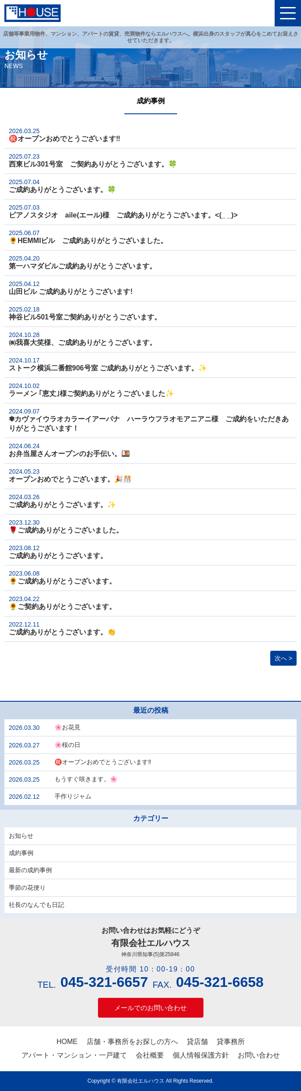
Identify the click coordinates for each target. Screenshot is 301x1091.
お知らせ (21, 835)
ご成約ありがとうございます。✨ (62, 500)
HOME (67, 1041)
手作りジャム (72, 796)
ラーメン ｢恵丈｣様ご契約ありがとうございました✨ (91, 389)
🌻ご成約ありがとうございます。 (62, 577)
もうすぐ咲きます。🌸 (85, 779)
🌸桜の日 (67, 744)
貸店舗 (197, 1041)
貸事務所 (231, 1041)
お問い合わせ (259, 1055)
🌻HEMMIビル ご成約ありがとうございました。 (88, 236)
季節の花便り (27, 887)
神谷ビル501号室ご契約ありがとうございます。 (85, 313)
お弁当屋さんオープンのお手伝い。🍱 (69, 449)
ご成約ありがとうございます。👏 (62, 628)
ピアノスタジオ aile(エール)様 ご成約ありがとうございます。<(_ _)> (123, 211)
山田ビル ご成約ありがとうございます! (71, 287)
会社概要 (150, 1055)
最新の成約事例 (30, 870)
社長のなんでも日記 (36, 904)
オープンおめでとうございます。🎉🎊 (70, 475)
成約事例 (21, 852)
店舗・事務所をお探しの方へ (132, 1041)
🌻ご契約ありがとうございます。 (62, 602)
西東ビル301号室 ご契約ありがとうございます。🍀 (93, 160)
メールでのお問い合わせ (150, 1007)
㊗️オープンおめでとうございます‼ (64, 134)
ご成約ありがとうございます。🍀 (62, 185)
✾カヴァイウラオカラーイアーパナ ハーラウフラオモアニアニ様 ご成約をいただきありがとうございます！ (149, 420)
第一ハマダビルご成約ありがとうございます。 (82, 262)
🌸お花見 (67, 727)
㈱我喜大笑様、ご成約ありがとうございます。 (82, 338)
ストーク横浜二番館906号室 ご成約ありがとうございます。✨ (108, 364)
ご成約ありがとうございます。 (58, 551)
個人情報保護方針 (201, 1055)
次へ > (283, 658)
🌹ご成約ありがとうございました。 (66, 526)
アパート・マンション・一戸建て (74, 1055)
